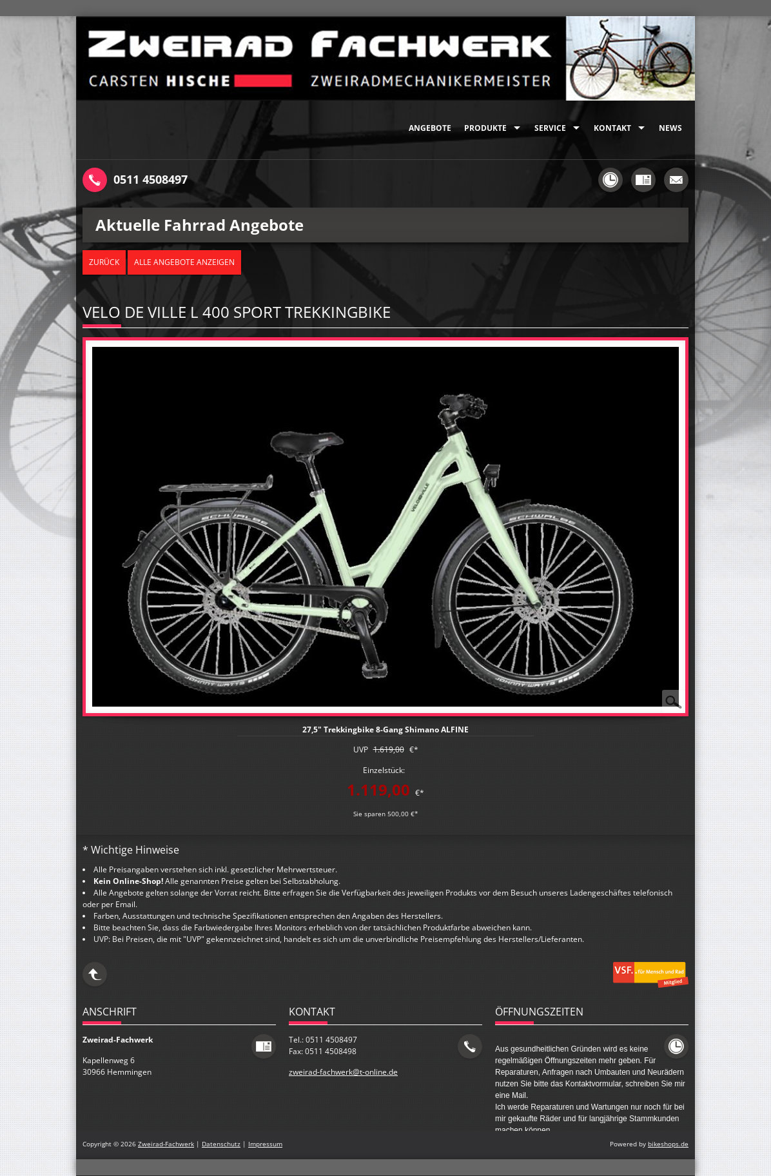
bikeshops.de (668, 1144)
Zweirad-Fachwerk (166, 1144)
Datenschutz (221, 1144)
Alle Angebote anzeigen (184, 262)
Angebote (430, 127)
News (670, 127)
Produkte (485, 127)
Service (550, 127)
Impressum (265, 1144)
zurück (104, 262)
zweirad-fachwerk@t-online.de (343, 1071)
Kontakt (612, 127)
